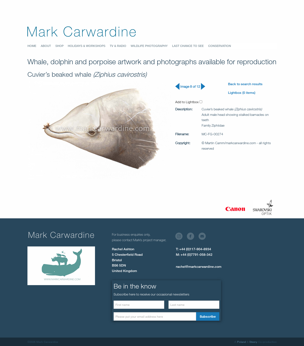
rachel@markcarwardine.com (198, 267)
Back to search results (245, 84)
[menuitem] (34, 46)
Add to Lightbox (188, 102)
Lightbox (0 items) (241, 93)
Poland (241, 341)
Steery (253, 341)
